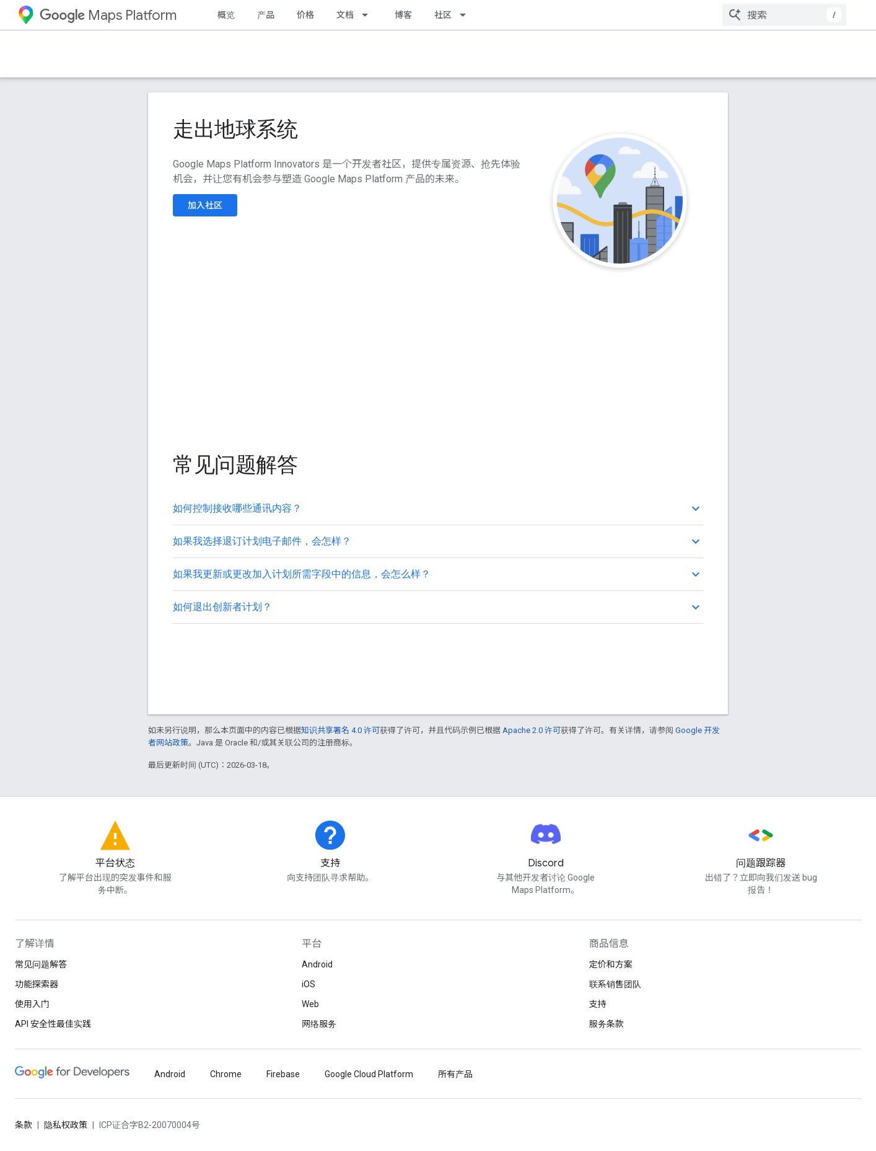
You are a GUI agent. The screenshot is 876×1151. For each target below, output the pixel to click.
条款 (23, 1125)
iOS (308, 984)
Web (310, 1004)
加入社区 (205, 205)
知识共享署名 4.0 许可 (340, 730)
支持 (598, 1004)
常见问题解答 (41, 964)
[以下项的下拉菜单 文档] (368, 15)
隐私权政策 (65, 1125)
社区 (443, 14)
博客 (403, 14)
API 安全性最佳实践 (53, 1024)
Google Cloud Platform (369, 1074)
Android (317, 964)
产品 (265, 14)
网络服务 (319, 1024)
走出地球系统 (235, 129)
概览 (226, 14)
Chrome (226, 1074)
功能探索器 (36, 984)
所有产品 (455, 1074)
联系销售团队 (615, 984)
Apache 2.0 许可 (531, 730)
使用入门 (32, 1004)
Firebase (283, 1074)
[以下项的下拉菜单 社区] (466, 15)
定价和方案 (611, 964)
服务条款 (606, 1024)
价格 (305, 14)
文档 (345, 14)
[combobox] (784, 15)
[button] (438, 508)
